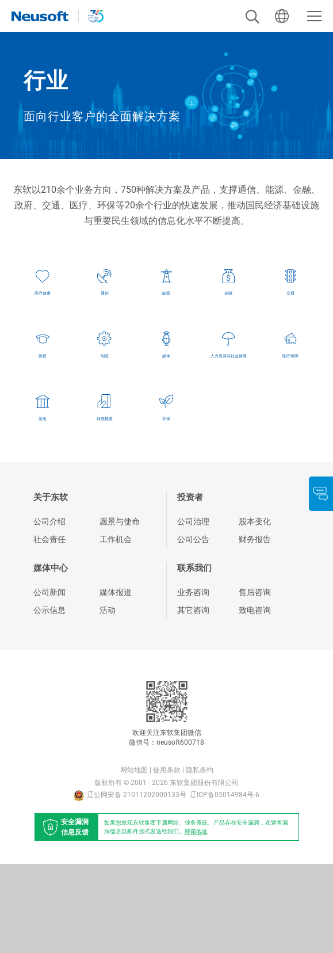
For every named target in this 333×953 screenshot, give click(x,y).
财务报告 (255, 628)
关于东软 (50, 586)
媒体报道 (115, 680)
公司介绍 (49, 610)
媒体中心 (50, 657)
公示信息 (49, 698)
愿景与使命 (119, 610)
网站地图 (134, 859)
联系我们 (194, 657)
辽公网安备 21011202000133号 (130, 884)
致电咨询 (255, 698)
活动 (107, 698)
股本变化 (255, 610)
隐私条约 (199, 859)
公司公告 (193, 628)
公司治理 (193, 610)
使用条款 (167, 859)
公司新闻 (49, 680)
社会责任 (49, 628)
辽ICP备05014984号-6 (224, 884)
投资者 (190, 586)
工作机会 (115, 628)
